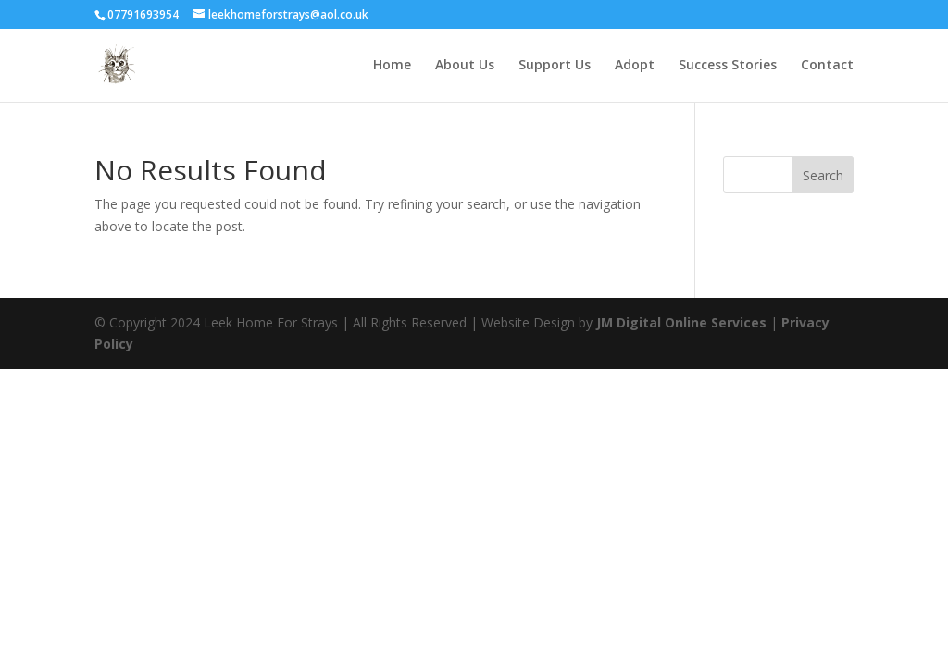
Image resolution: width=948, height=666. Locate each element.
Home (392, 65)
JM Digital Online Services (683, 322)
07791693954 (143, 14)
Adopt (635, 65)
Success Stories (728, 65)
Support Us (554, 65)
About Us (464, 65)
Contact (827, 65)
